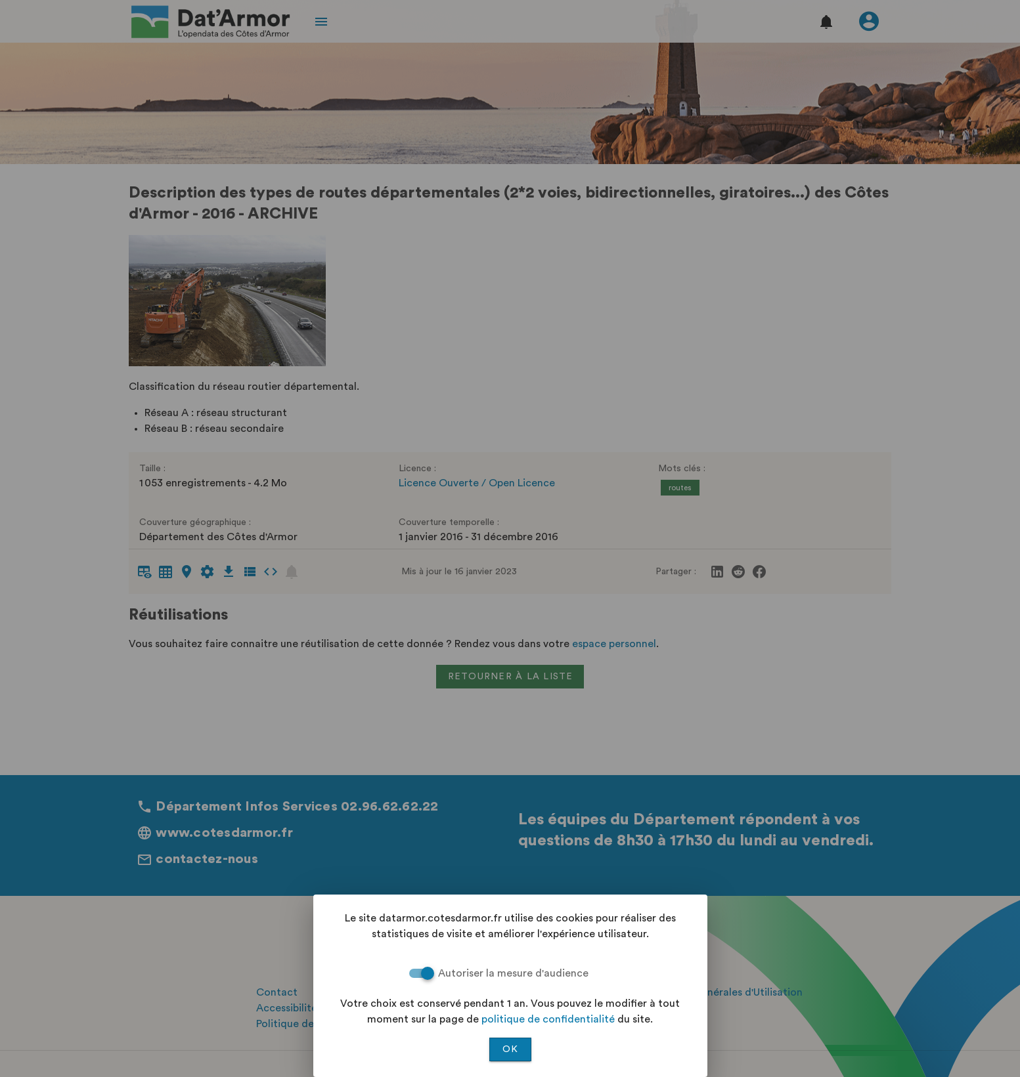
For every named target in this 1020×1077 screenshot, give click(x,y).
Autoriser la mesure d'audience (513, 973)
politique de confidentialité (548, 1019)
